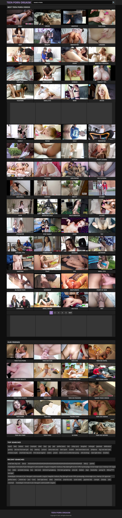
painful (92, 463)
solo (109, 480)
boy (31, 450)
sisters (49, 453)
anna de (74, 470)
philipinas (94, 450)
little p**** (110, 470)
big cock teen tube (105, 450)
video (14, 470)
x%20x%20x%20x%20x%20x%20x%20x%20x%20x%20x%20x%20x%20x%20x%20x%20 (55, 463)
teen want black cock (82, 450)
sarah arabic (78, 480)
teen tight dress (96, 453)
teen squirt (63, 450)
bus (32, 470)
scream (71, 450)
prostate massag (23, 470)
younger (10, 473)
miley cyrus (75, 446)
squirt (10, 446)
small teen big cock (25, 453)
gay (49, 446)
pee (54, 446)
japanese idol (88, 480)
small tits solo (67, 480)
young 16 (102, 470)
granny (10, 450)
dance (24, 463)
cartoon (44, 450)
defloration (107, 446)
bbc (68, 446)
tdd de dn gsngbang (49, 470)
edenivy (37, 450)
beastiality (94, 470)
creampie (33, 446)
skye (45, 446)
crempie (96, 480)
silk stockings (85, 453)
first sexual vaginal (39, 453)
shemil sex (58, 480)
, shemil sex (22, 480)
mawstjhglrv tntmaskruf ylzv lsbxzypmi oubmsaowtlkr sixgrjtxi (35, 483)
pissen (55, 453)
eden (40, 446)
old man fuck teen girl (21, 450)
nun (9, 470)
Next (70, 312)
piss (29, 480)
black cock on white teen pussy (69, 453)
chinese (103, 480)
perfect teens (61, 446)
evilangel (91, 446)
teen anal (38, 470)
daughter (84, 446)
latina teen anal (53, 450)
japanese (99, 446)
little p (86, 463)
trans (33, 480)
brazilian (106, 453)
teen (15, 446)
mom (27, 446)
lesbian (21, 446)
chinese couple (12, 453)
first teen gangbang (64, 470)
